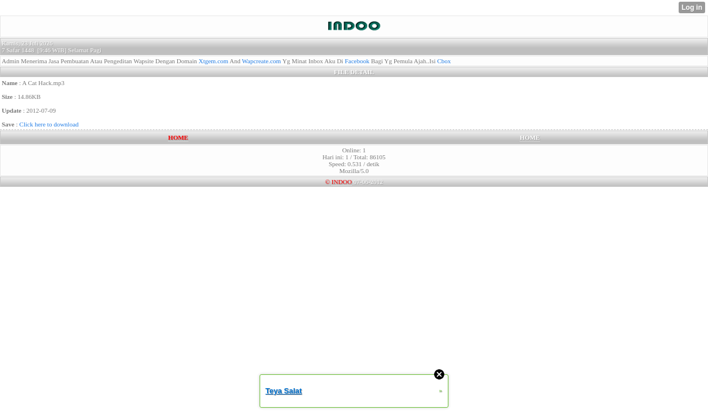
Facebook (357, 60)
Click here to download (49, 124)
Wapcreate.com (261, 60)
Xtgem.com (214, 60)
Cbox (444, 60)
